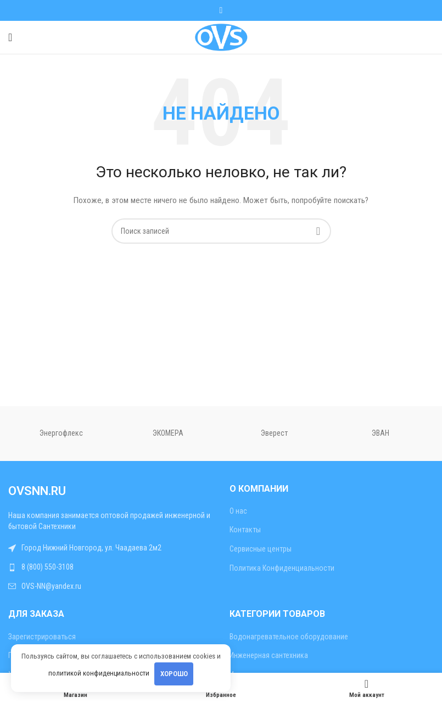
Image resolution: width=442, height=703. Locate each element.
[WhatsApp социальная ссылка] (221, 10)
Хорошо (174, 674)
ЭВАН (380, 433)
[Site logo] (221, 36)
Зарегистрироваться (42, 636)
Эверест (274, 433)
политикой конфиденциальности (98, 673)
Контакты (245, 529)
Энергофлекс (61, 433)
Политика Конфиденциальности (282, 568)
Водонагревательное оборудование (289, 636)
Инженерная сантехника (269, 655)
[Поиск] (221, 231)
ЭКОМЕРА (168, 433)
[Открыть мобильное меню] (10, 37)
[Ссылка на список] (110, 567)
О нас (238, 511)
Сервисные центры (261, 548)
